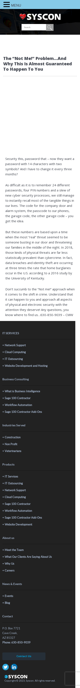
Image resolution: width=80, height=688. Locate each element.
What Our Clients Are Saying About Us (28, 556)
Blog (7, 602)
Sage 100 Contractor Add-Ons (23, 411)
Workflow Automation (18, 405)
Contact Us (23, 656)
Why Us (9, 563)
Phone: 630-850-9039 (16, 642)
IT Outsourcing (14, 359)
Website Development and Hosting (26, 365)
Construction (12, 437)
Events (9, 596)
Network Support (15, 345)
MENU (16, 5)
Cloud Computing (15, 352)
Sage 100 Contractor (18, 398)
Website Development (18, 524)
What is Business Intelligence (22, 391)
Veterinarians (13, 451)
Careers (10, 570)
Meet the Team (14, 550)
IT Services (11, 476)
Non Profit (11, 444)
